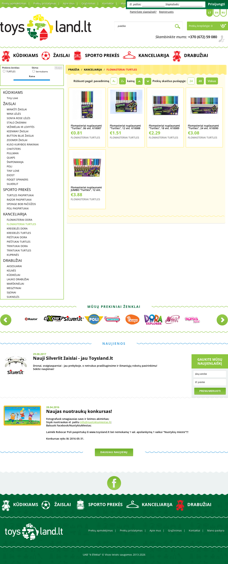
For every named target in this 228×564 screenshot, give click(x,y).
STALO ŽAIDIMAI (16, 122)
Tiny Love (12, 98)
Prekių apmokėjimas (14, 3)
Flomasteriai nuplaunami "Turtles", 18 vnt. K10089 (164, 127)
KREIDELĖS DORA (17, 228)
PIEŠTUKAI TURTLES (18, 241)
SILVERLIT (12, 184)
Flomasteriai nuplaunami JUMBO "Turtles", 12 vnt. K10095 (86, 188)
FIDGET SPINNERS (17, 179)
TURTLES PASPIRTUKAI (20, 195)
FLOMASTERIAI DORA (19, 219)
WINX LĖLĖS (14, 113)
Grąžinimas (88, 3)
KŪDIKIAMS (25, 55)
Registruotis (166, 12)
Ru (223, 12)
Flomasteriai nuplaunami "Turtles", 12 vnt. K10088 (125, 127)
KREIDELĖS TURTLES (19, 233)
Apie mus (69, 3)
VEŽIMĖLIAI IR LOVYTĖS (20, 127)
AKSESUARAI (14, 266)
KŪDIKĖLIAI (13, 275)
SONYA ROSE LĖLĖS (18, 118)
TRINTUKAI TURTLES (19, 250)
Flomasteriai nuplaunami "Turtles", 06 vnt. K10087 (86, 127)
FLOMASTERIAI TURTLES (21, 224)
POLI (9, 166)
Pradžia (73, 69)
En (216, 12)
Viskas (212, 81)
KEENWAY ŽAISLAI (17, 131)
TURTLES (11, 71)
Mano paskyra (215, 530)
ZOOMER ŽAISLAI (17, 140)
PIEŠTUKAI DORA (17, 237)
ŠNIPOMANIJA (15, 162)
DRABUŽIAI (196, 55)
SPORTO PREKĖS (102, 55)
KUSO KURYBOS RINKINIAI (23, 144)
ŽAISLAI (61, 55)
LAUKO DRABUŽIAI (18, 279)
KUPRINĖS (13, 255)
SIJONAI (11, 292)
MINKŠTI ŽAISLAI (17, 109)
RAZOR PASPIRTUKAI (19, 199)
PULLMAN (13, 153)
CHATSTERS (14, 149)
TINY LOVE (13, 170)
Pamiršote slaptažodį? (143, 12)
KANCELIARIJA (153, 55)
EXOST (11, 175)
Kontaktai (108, 3)
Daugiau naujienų (113, 452)
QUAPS (11, 157)
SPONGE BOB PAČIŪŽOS (21, 204)
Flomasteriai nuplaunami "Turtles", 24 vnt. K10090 (203, 127)
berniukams (42, 71)
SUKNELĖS (13, 297)
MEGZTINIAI (14, 288)
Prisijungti (216, 4)
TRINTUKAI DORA (17, 246)
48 (200, 81)
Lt (209, 12)
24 (191, 81)
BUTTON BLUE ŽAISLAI (20, 135)
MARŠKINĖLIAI (15, 283)
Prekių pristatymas (44, 3)
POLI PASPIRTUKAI (18, 208)
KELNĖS (11, 270)
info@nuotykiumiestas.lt (95, 422)
